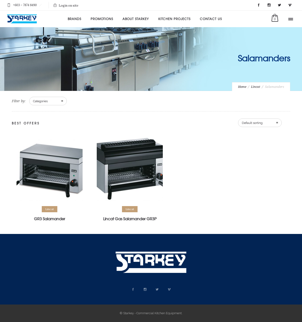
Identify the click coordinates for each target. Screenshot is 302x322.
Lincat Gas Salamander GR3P (129, 218)
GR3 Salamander (49, 218)
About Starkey (135, 19)
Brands (74, 19)
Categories (40, 101)
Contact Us (211, 19)
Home (242, 87)
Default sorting (252, 123)
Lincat (255, 87)
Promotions (102, 19)
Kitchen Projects (174, 19)
